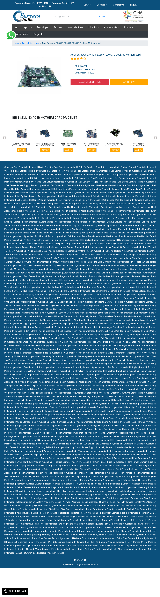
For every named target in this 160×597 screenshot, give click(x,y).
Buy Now (21, 149)
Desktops (42, 27)
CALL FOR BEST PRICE (90, 82)
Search (102, 16)
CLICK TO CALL (15, 591)
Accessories (111, 27)
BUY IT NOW (128, 82)
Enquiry (133, 4)
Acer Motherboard (30, 43)
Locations (102, 4)
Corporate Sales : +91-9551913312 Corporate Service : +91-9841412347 (45, 5)
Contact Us (118, 4)
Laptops (27, 27)
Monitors (93, 27)
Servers (58, 27)
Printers (128, 27)
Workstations (75, 27)
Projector (39, 34)
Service (87, 4)
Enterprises (21, 34)
